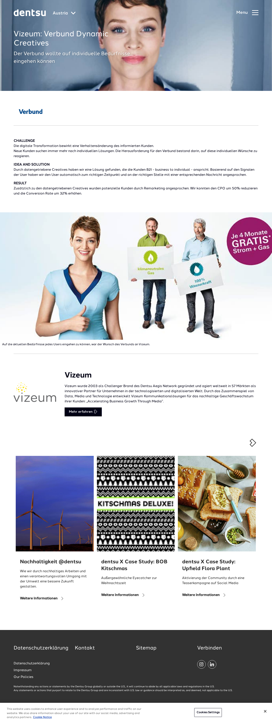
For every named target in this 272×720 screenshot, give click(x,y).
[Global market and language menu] (64, 13)
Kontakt (85, 648)
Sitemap (146, 648)
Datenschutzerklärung (32, 663)
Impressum (23, 670)
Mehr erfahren (83, 412)
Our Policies (23, 677)
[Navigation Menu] (247, 12)
